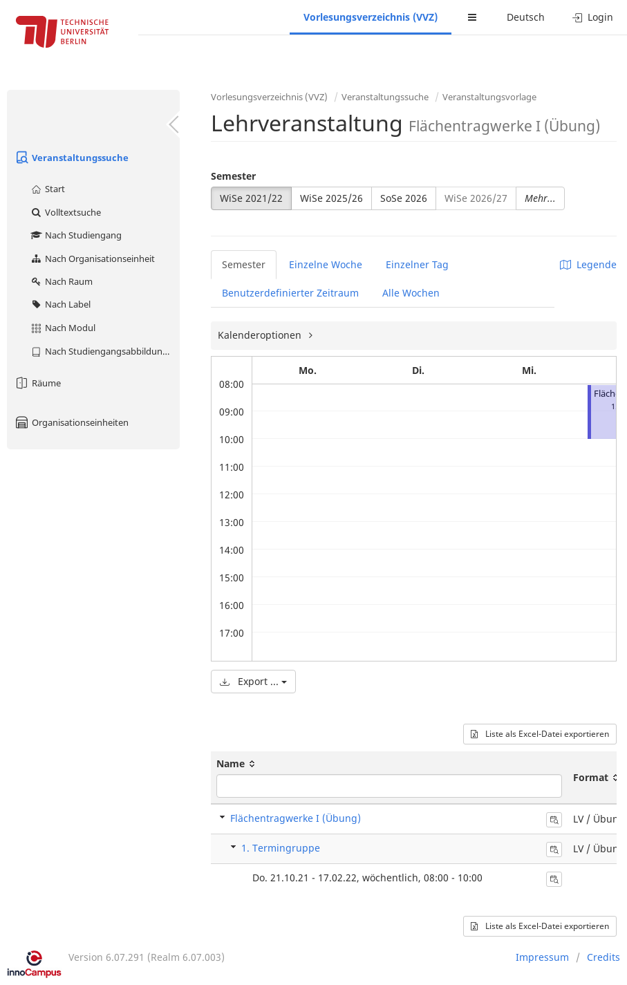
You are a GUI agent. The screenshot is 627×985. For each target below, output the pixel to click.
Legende (588, 264)
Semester (233, 175)
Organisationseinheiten (71, 422)
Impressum (542, 957)
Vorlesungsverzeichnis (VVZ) (370, 17)
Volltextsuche (65, 212)
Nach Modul (62, 327)
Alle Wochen (411, 292)
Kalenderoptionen (261, 334)
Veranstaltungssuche (71, 157)
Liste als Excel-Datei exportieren (540, 734)
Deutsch (526, 17)
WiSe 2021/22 (251, 198)
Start (47, 188)
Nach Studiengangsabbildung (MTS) (105, 351)
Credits (603, 957)
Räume (37, 383)
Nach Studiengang (76, 235)
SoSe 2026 (403, 198)
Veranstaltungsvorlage (489, 97)
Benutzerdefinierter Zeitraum (290, 292)
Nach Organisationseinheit (92, 258)
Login (592, 17)
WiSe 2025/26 (331, 198)
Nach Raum (61, 281)
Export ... (253, 681)
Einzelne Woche (325, 264)
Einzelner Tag (417, 264)
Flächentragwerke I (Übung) (295, 818)
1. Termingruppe (280, 847)
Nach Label (60, 304)
